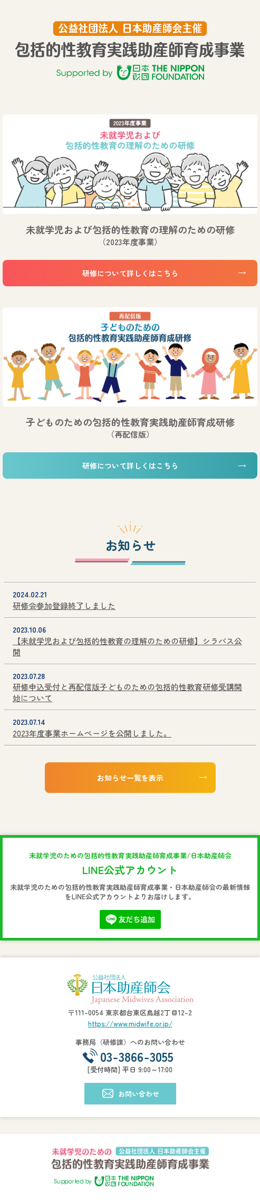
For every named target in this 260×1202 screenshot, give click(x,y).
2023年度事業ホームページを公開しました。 (92, 733)
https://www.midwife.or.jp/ (130, 1024)
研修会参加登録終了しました (64, 605)
